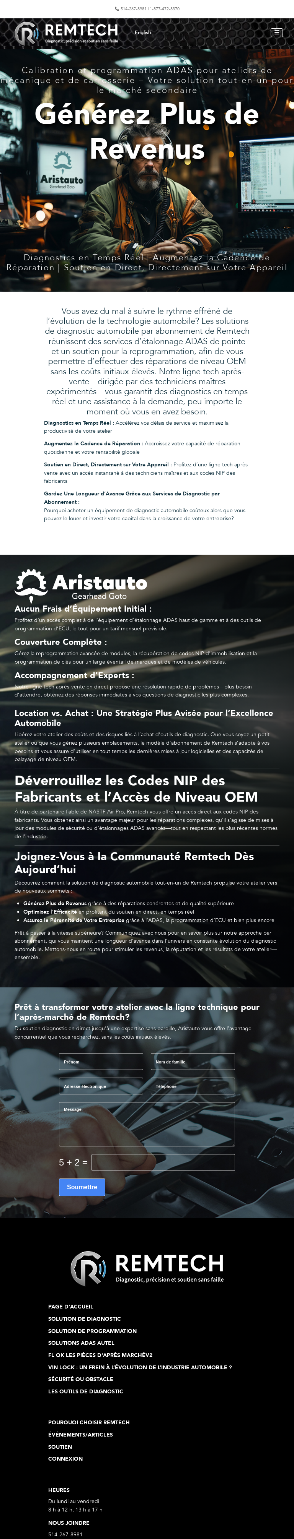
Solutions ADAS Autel (81, 1343)
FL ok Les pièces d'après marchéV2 (100, 1355)
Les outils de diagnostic (85, 1391)
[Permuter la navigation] (277, 32)
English (143, 32)
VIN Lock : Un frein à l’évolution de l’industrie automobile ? (140, 1367)
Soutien (60, 1447)
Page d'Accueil (70, 1306)
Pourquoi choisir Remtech (89, 1422)
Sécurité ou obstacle (80, 1379)
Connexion (65, 1459)
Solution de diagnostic (84, 1319)
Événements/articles (80, 1434)
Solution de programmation (92, 1331)
